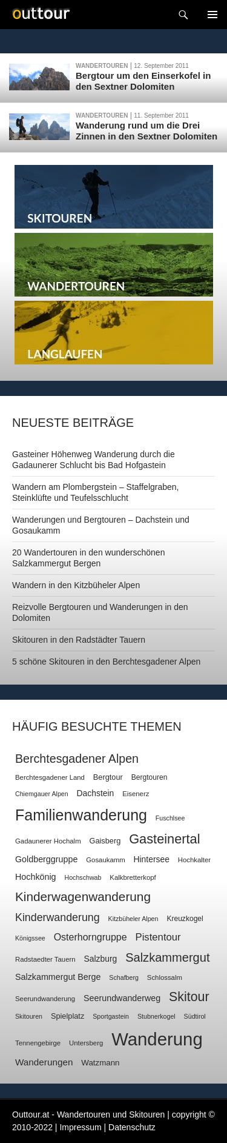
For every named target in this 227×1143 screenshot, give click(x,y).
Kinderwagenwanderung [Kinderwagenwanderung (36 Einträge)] (83, 896)
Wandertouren (102, 65)
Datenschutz (132, 1127)
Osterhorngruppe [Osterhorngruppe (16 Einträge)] (90, 937)
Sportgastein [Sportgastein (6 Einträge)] (111, 1016)
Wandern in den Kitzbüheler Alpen (76, 585)
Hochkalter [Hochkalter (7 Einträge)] (194, 859)
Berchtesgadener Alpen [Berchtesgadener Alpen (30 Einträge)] (77, 758)
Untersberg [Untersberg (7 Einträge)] (86, 1043)
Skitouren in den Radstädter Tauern (78, 640)
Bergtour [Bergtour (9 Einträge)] (108, 777)
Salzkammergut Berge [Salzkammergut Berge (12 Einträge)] (57, 977)
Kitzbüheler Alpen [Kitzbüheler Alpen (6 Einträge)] (133, 918)
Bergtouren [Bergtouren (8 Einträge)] (149, 777)
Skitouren (114, 197)
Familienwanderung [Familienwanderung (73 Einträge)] (81, 814)
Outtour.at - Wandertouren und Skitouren (88, 1114)
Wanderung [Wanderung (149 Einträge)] (157, 1039)
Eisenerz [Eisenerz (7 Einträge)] (135, 793)
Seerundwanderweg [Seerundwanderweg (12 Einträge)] (122, 998)
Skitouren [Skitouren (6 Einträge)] (28, 1016)
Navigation (212, 14)
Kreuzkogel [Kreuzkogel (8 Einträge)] (184, 918)
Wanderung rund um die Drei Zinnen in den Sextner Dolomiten (146, 130)
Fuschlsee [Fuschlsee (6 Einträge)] (170, 818)
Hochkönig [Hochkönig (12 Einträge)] (35, 877)
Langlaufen (114, 332)
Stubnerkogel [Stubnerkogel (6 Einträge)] (156, 1016)
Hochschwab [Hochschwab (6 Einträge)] (82, 877)
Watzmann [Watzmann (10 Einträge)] (100, 1062)
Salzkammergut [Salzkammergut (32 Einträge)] (167, 957)
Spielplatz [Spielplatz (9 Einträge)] (67, 1016)
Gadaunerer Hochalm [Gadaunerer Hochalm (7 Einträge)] (48, 841)
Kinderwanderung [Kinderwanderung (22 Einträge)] (57, 917)
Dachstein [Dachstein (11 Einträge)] (95, 793)
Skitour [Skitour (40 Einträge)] (189, 997)
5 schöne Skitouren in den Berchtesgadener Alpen (106, 661)
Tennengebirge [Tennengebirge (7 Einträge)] (38, 1043)
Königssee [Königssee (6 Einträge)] (30, 938)
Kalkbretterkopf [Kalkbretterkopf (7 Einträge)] (133, 877)
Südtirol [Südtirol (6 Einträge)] (195, 1016)
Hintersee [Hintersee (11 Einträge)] (151, 859)
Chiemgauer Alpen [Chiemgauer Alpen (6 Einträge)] (41, 793)
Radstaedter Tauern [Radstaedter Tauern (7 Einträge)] (45, 959)
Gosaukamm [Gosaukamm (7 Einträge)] (105, 859)
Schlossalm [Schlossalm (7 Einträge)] (164, 977)
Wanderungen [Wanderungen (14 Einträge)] (44, 1062)
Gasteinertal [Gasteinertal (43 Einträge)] (164, 838)
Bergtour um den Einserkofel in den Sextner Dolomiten (143, 81)
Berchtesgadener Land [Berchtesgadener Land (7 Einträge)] (50, 777)
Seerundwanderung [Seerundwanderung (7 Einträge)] (45, 998)
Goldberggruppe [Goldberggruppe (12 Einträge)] (46, 859)
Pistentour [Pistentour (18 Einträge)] (158, 937)
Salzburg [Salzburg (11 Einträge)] (100, 959)
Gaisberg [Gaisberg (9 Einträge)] (105, 840)
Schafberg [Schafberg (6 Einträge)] (124, 977)
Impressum (80, 1127)
